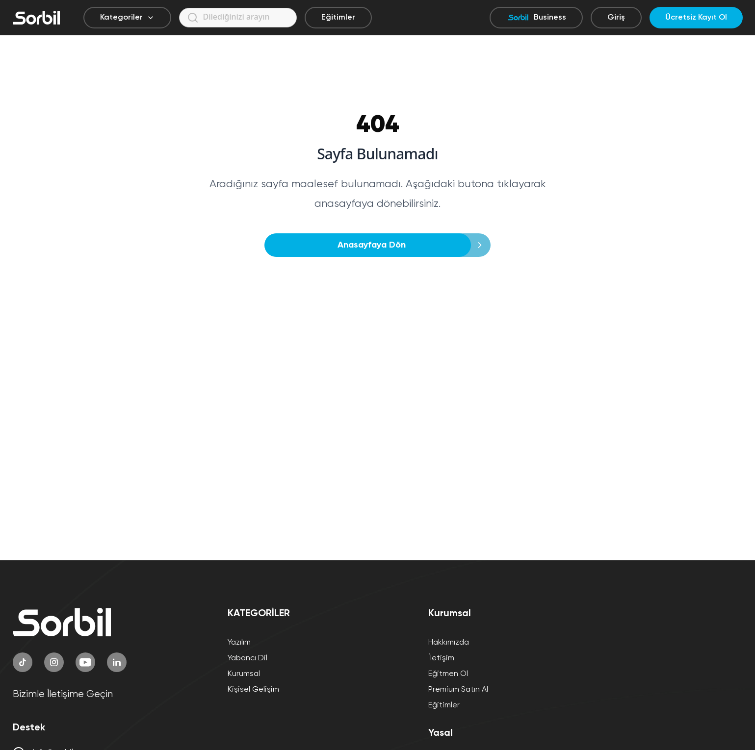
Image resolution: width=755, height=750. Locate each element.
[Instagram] (54, 662)
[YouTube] (85, 662)
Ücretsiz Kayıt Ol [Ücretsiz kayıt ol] (696, 18)
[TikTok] (22, 662)
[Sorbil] (36, 17)
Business (536, 18)
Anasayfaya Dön (374, 245)
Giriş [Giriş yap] (616, 18)
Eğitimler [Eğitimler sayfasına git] (338, 18)
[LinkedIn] (117, 662)
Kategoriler (127, 18)
